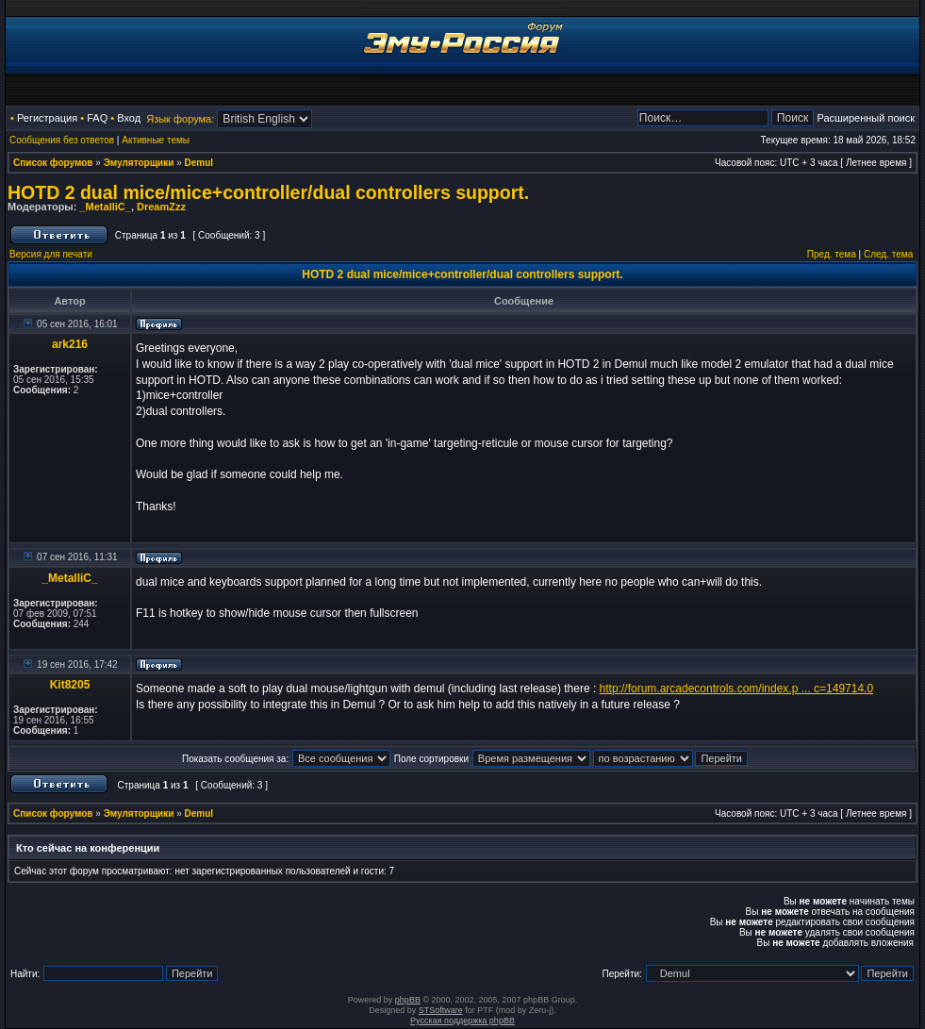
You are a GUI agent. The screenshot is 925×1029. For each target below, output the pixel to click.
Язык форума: (180, 118)
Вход (128, 118)
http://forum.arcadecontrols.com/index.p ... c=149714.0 (737, 688)
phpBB (408, 999)
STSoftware (441, 1010)
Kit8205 (70, 684)
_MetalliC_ (104, 206)
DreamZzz (161, 206)
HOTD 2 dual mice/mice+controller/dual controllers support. (268, 192)
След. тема (888, 254)
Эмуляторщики (139, 163)
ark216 (70, 344)
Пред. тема (831, 254)
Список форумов (53, 163)
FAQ (97, 118)
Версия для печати (50, 254)
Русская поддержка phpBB (462, 1020)
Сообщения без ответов (61, 140)
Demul (199, 163)
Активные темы (156, 140)
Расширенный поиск (866, 118)
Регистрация (47, 118)
